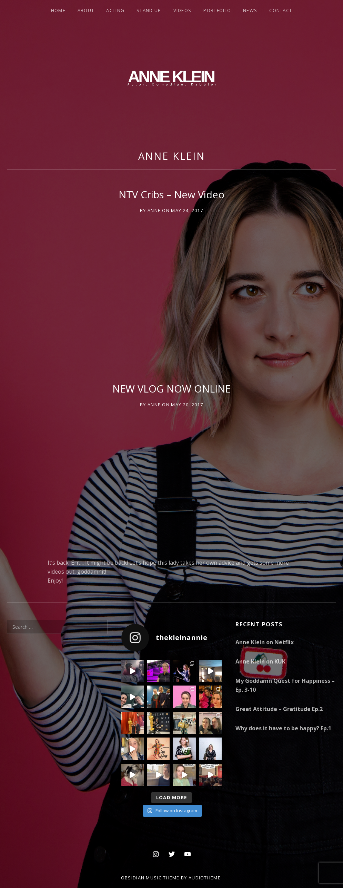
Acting (115, 10)
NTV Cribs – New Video (171, 194)
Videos (182, 10)
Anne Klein (171, 156)
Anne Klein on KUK (260, 661)
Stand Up (149, 10)
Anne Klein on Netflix (264, 642)
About (86, 10)
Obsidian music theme (150, 878)
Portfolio (217, 10)
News (250, 10)
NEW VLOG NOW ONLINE (171, 388)
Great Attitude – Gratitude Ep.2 (279, 709)
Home (58, 10)
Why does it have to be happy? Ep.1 (283, 728)
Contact (280, 10)
